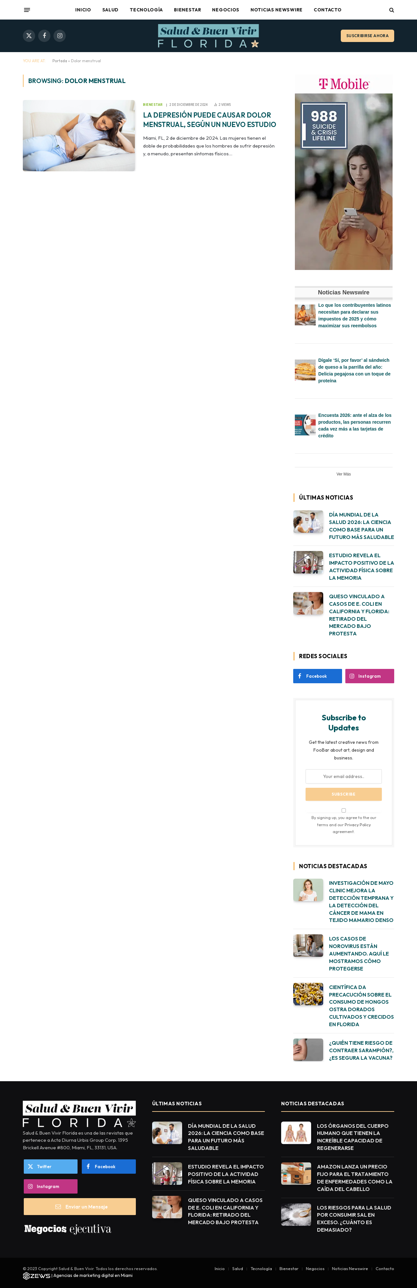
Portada (59, 60)
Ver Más (344, 474)
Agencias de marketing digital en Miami (93, 1275)
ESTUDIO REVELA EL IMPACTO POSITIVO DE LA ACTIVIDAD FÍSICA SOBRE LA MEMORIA (361, 566)
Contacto (328, 10)
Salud (110, 10)
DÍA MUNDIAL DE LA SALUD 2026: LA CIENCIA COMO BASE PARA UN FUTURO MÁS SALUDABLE (361, 525)
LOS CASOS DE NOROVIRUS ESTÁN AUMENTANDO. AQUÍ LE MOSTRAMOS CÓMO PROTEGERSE (359, 953)
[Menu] (27, 10)
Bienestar (187, 10)
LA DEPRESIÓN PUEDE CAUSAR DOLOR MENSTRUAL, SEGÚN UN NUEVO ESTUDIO (209, 120)
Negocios (225, 10)
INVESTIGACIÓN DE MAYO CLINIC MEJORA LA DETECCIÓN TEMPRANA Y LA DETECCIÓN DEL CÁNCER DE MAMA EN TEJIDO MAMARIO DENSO (361, 901)
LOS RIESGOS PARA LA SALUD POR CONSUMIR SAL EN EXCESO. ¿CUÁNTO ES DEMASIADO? (354, 1218)
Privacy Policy (358, 824)
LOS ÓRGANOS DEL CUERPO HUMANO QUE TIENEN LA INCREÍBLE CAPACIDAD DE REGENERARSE (353, 1137)
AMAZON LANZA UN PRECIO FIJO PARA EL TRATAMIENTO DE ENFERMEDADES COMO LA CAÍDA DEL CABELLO (355, 1177)
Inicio (83, 10)
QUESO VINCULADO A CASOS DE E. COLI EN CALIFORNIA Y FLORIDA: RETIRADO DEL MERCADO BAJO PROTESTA (359, 615)
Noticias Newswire (277, 10)
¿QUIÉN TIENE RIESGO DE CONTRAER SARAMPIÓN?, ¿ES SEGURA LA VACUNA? (361, 1050)
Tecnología (146, 10)
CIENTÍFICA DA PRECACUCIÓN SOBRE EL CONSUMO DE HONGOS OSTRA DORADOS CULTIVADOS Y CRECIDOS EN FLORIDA (361, 1005)
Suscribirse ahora (367, 35)
